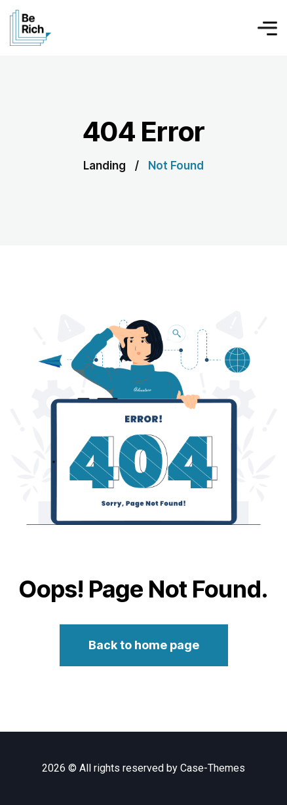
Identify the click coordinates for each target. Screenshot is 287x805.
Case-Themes (212, 768)
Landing (104, 165)
